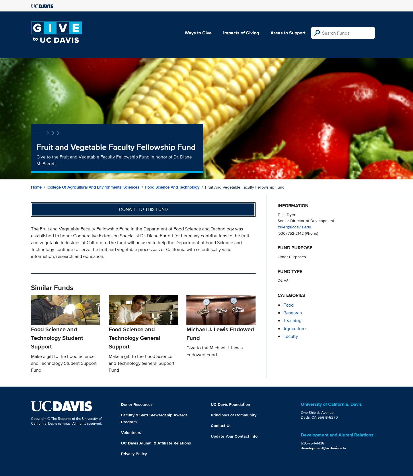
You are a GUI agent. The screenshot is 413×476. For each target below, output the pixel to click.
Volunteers (131, 432)
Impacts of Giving (241, 33)
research (292, 313)
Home (36, 187)
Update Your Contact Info (234, 436)
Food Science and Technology (172, 187)
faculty (290, 336)
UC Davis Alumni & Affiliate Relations (156, 443)
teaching (292, 320)
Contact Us (221, 425)
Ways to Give (198, 33)
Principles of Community (233, 415)
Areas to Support (287, 33)
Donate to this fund (143, 209)
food (288, 305)
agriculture (294, 328)
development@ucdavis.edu (323, 448)
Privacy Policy (134, 454)
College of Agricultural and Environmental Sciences (93, 187)
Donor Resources (137, 404)
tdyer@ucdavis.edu (294, 227)
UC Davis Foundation (230, 404)
